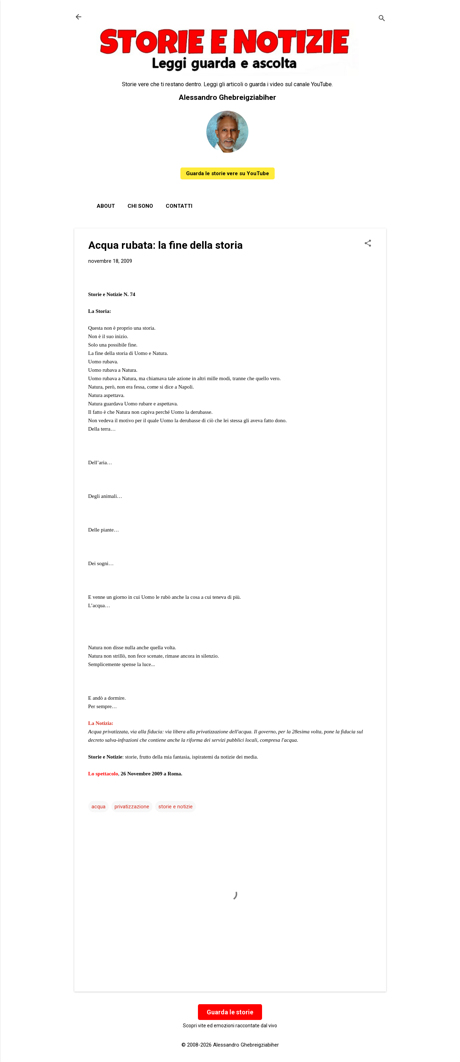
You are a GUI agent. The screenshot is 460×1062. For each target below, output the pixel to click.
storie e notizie (175, 806)
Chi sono (140, 206)
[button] (368, 244)
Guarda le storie (230, 1012)
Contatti (179, 206)
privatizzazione (132, 806)
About (106, 206)
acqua (98, 806)
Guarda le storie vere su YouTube (227, 173)
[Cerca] (382, 19)
